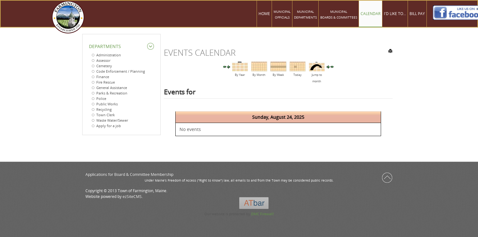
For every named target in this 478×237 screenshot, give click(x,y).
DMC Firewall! (262, 213)
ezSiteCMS (132, 196)
